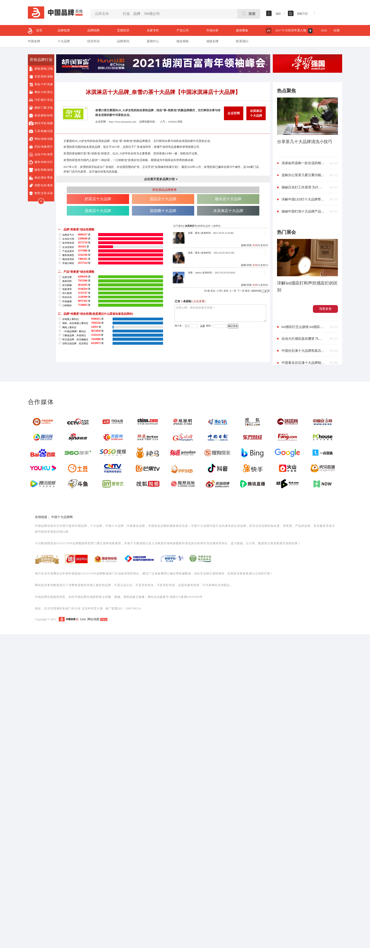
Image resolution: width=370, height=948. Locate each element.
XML (83, 619)
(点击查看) (199, 301)
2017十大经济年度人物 (290, 30)
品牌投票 (64, 30)
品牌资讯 (123, 41)
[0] (256, 245)
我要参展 (325, 308)
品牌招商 (93, 30)
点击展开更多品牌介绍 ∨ (161, 179)
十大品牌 (64, 41)
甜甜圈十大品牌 (163, 210)
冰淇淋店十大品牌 (256, 113)
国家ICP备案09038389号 (186, 596)
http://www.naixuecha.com (122, 121)
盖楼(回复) (246, 245)
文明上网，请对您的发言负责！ (220, 313)
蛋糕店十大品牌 (98, 210)
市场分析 (212, 30)
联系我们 (242, 41)
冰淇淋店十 (191, 226)
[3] (256, 265)
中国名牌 (34, 41)
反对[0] (264, 245)
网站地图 (93, 619)
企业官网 (233, 113)
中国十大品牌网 (62, 517)
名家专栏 (153, 30)
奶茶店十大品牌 (98, 199)
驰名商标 (183, 41)
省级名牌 (212, 41)
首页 (35, 31)
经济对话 (93, 41)
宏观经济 (123, 30)
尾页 (247, 290)
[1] (256, 285)
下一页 (240, 290)
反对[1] (264, 265)
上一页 (232, 290)
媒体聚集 (242, 30)
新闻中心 (153, 41)
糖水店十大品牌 (228, 199)
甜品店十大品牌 (163, 199)
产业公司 (183, 30)
